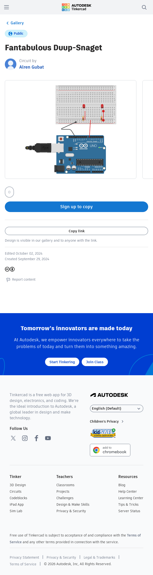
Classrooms (65, 485)
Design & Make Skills (72, 504)
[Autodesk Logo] (109, 395)
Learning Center (130, 498)
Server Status (129, 511)
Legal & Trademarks (99, 557)
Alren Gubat (31, 67)
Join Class (95, 361)
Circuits (15, 491)
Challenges (64, 498)
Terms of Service (23, 564)
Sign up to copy (76, 207)
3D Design (18, 485)
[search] (144, 7)
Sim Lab (16, 511)
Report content (20, 279)
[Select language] (116, 409)
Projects (62, 491)
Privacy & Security (71, 511)
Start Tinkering (62, 361)
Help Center (127, 491)
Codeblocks (18, 498)
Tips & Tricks (128, 504)
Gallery (14, 23)
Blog (121, 485)
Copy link (77, 230)
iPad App (17, 504)
